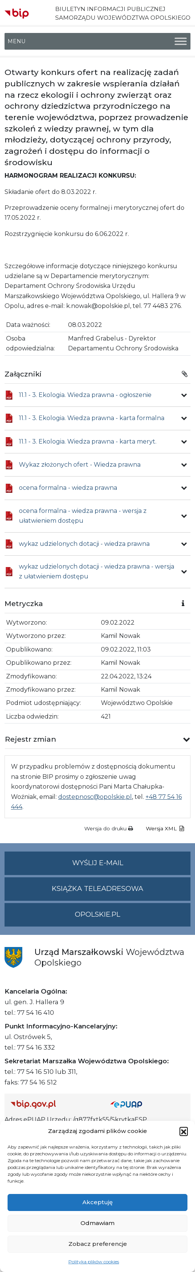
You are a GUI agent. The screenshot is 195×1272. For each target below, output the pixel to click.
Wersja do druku (108, 828)
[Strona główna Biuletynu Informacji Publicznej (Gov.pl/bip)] (54, 1104)
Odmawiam (97, 1223)
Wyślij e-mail (131, 866)
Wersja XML (165, 828)
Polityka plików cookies (93, 1261)
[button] (183, 1131)
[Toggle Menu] (181, 41)
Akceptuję (97, 1202)
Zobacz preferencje (97, 1243)
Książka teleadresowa (97, 888)
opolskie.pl (97, 914)
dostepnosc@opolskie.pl (95, 796)
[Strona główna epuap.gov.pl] (147, 1104)
